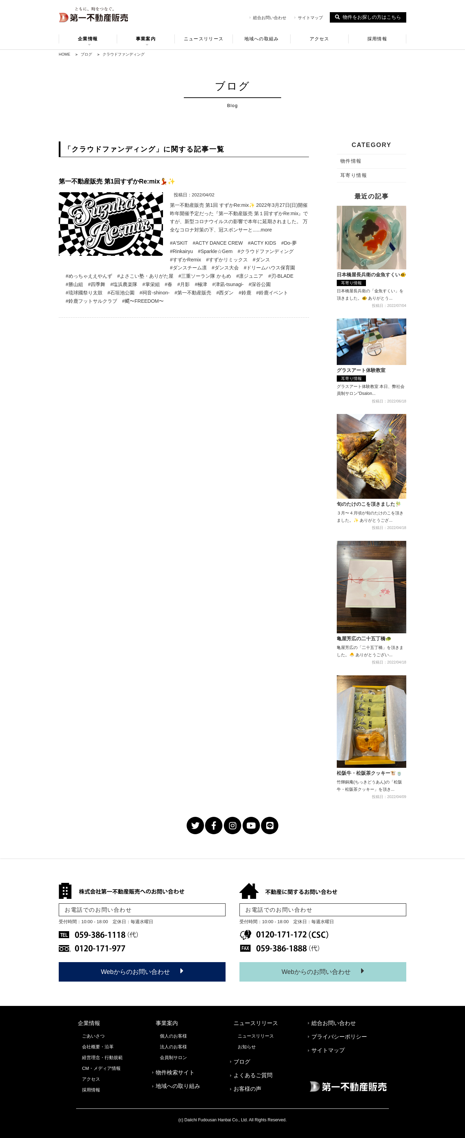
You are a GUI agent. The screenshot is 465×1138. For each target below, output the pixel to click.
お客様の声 (247, 1089)
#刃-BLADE (280, 276)
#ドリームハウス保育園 (269, 267)
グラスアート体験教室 (361, 370)
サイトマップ (308, 17)
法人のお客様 (173, 1046)
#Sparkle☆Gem (215, 251)
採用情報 (377, 38)
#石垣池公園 (120, 292)
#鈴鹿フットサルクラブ (91, 301)
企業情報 (88, 39)
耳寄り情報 (351, 283)
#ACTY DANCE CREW (218, 243)
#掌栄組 (151, 284)
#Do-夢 (288, 243)
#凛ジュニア (249, 276)
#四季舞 (96, 284)
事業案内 (146, 39)
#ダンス (261, 259)
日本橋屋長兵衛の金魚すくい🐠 (371, 274)
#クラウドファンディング (266, 251)
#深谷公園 (259, 284)
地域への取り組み (178, 1086)
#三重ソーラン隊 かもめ (205, 276)
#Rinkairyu (181, 251)
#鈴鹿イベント (272, 292)
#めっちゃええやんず (89, 276)
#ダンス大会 (225, 267)
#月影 (183, 284)
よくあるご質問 (253, 1075)
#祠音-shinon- (155, 292)
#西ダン (225, 292)
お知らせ (247, 1046)
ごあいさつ (93, 1036)
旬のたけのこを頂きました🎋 (369, 504)
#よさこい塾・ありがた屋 (145, 276)
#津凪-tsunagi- (228, 284)
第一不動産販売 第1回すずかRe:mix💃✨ (117, 181)
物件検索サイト (175, 1072)
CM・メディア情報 (101, 1068)
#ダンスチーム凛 (188, 267)
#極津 (201, 284)
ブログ (242, 1062)
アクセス (319, 38)
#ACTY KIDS (262, 243)
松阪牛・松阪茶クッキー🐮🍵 (369, 773)
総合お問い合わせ (268, 17)
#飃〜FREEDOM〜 (143, 301)
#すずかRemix (185, 259)
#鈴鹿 (245, 292)
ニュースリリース (203, 38)
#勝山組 (74, 284)
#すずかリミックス (227, 259)
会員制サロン (173, 1057)
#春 (168, 284)
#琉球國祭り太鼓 (84, 292)
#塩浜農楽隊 (124, 284)
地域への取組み (261, 38)
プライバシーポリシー (339, 1037)
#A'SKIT (179, 243)
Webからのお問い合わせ (142, 971)
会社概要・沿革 (98, 1046)
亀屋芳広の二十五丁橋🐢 (364, 638)
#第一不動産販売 (192, 292)
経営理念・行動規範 (102, 1057)
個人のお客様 (173, 1036)
